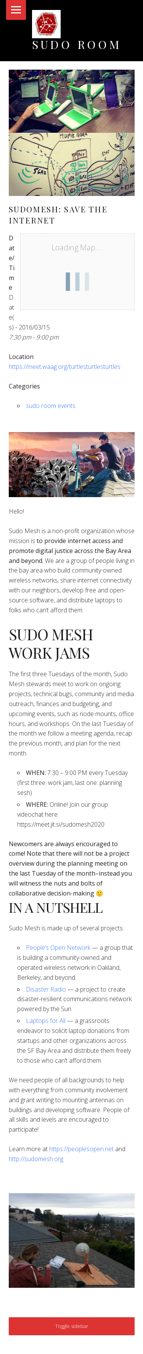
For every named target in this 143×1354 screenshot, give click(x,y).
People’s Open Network (58, 947)
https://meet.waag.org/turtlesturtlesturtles (65, 366)
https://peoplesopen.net (81, 1149)
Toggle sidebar (71, 1326)
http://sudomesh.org (36, 1159)
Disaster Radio (46, 989)
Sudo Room (77, 44)
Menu (16, 10)
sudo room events (51, 405)
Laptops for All (46, 1020)
